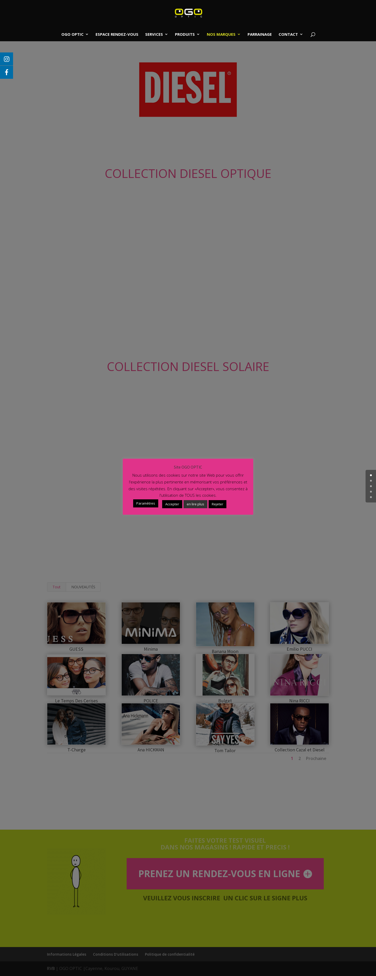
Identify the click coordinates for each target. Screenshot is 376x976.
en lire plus (195, 504)
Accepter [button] (172, 504)
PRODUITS (185, 34)
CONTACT (288, 34)
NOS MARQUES (221, 34)
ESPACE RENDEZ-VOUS (117, 34)
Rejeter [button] (217, 504)
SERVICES (154, 34)
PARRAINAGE (260, 34)
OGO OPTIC (72, 34)
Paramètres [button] (145, 503)
